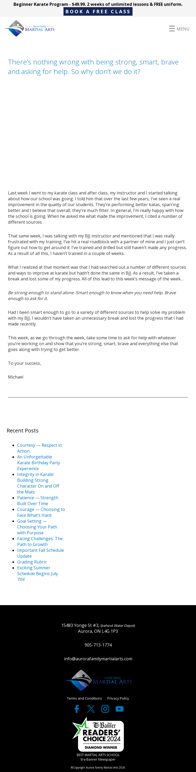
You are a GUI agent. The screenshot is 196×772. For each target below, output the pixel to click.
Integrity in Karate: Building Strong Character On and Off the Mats (38, 483)
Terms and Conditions (84, 698)
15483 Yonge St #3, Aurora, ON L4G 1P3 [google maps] (98, 628)
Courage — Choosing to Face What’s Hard (41, 512)
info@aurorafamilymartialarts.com (98, 659)
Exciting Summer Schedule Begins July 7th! (37, 573)
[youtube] (119, 711)
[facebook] (77, 711)
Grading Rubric (32, 562)
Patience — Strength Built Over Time (37, 500)
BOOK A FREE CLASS (98, 11)
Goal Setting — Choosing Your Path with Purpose (37, 527)
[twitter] (91, 711)
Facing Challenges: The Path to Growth (40, 541)
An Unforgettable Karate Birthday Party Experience (38, 462)
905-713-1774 (98, 645)
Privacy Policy (118, 698)
